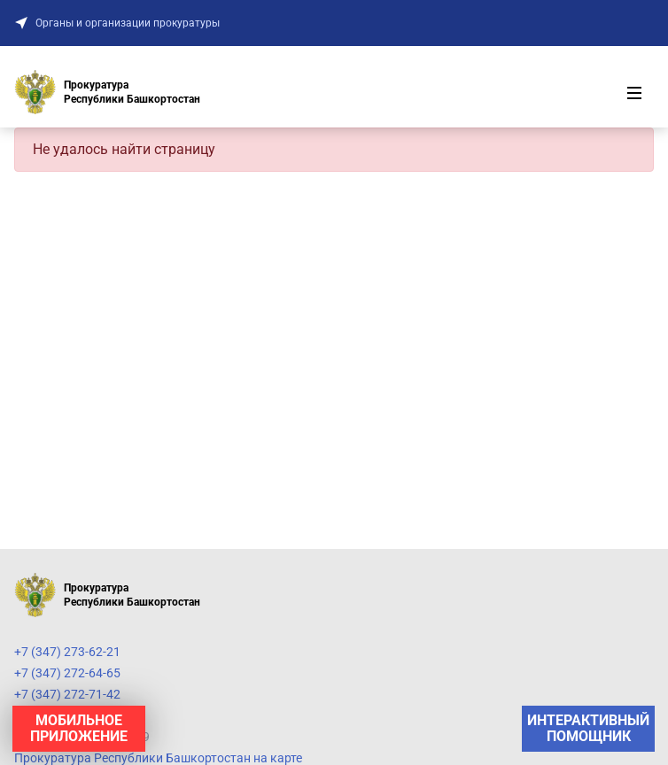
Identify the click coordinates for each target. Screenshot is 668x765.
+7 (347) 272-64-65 (67, 673)
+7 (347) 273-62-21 (67, 652)
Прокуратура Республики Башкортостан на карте (158, 758)
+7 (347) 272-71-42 (67, 694)
